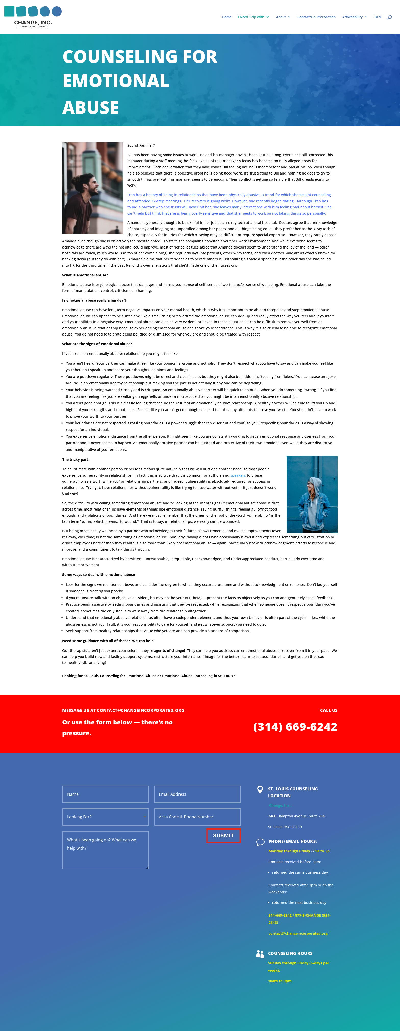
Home (226, 17)
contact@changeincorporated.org (298, 933)
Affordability (352, 17)
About (281, 17)
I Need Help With (251, 17)
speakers (238, 475)
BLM (378, 17)
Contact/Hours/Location (316, 17)
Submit (223, 836)
